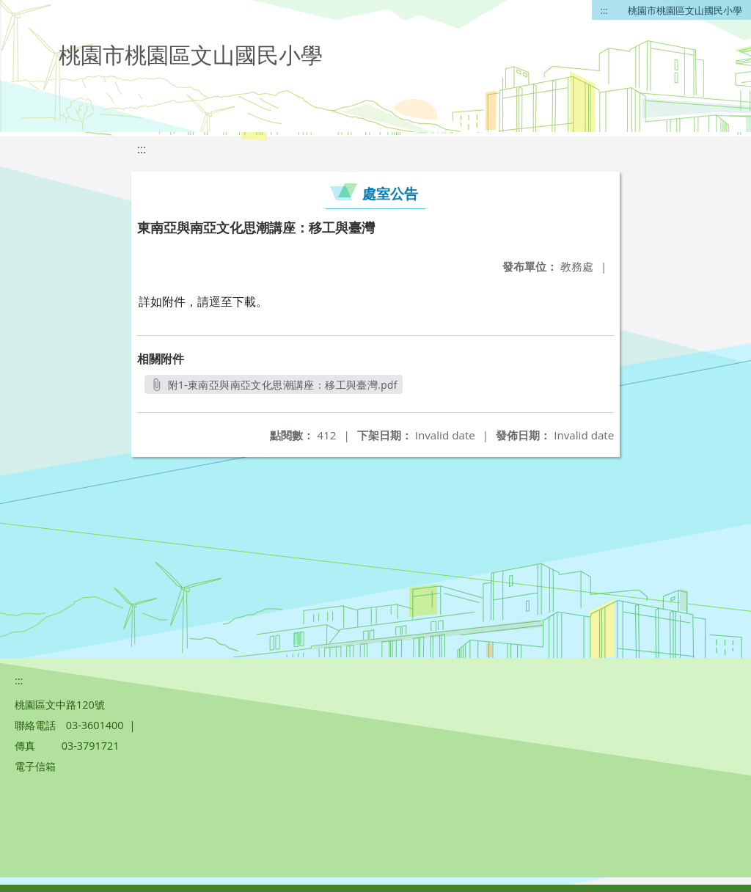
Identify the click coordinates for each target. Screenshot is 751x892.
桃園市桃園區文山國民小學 (685, 10)
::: (604, 10)
